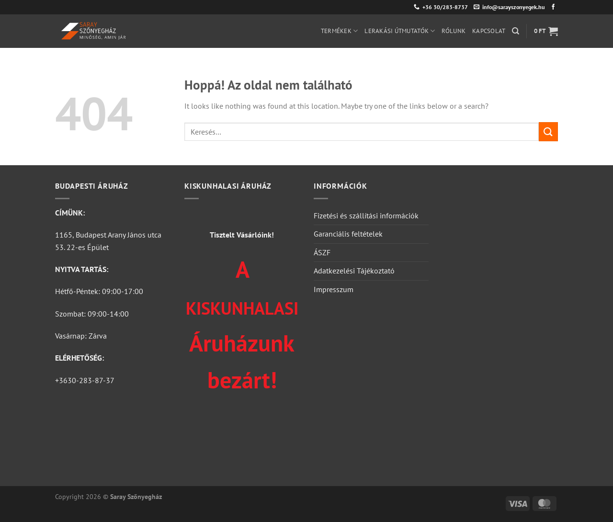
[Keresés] (515, 31)
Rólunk (453, 31)
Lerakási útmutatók (399, 30)
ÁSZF (322, 252)
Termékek (339, 30)
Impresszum (333, 289)
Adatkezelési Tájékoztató (354, 270)
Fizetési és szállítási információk (366, 215)
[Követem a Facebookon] (553, 7)
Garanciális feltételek (348, 233)
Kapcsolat (488, 31)
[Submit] (548, 131)
